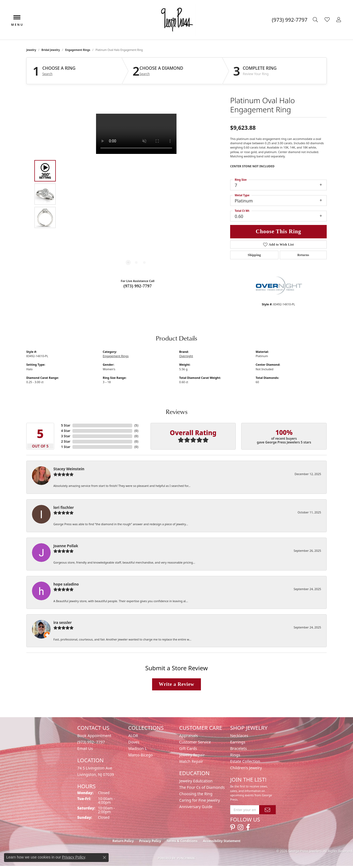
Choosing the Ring (195, 793)
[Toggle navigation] (17, 20)
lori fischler (63, 507)
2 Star (65, 441)
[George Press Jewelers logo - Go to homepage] (176, 20)
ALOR (133, 735)
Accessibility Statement (221, 841)
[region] (136, 194)
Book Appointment (94, 735)
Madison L (137, 748)
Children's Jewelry (246, 767)
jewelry (31, 50)
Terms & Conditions (182, 841)
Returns (303, 255)
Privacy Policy (150, 841)
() (136, 425)
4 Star (65, 430)
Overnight (186, 356)
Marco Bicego (140, 754)
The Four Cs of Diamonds (202, 787)
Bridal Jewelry (51, 50)
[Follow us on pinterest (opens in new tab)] (232, 827)
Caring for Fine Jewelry (199, 800)
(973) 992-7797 (137, 286)
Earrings (237, 742)
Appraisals (188, 735)
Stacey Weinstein (68, 468)
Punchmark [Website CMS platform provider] (186, 858)
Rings (235, 754)
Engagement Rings (77, 50)
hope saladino (66, 584)
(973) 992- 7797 (91, 742)
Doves (133, 742)
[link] (289, 20)
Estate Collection (245, 761)
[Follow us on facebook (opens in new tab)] (248, 827)
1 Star (65, 447)
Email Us (85, 748)
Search (47, 74)
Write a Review (176, 684)
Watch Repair (191, 761)
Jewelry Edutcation (195, 780)
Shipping (254, 255)
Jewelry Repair (192, 754)
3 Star (65, 436)
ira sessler (62, 622)
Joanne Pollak (65, 545)
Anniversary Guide (195, 806)
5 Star (65, 425)
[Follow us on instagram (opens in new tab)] (240, 827)
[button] (316, 20)
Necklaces (239, 735)
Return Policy (123, 841)
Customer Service (195, 742)
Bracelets (238, 748)
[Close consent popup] (104, 857)
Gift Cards (188, 748)
